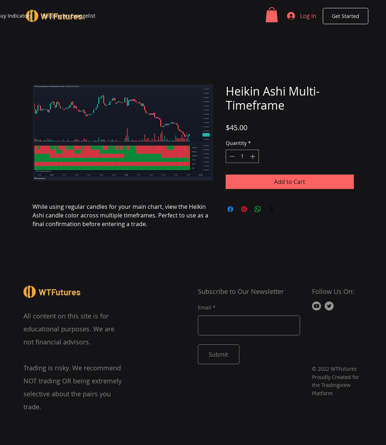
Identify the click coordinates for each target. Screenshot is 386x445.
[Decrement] (231, 156)
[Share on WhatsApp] (257, 209)
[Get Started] (345, 16)
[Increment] (253, 156)
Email (204, 307)
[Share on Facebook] (230, 209)
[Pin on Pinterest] (244, 209)
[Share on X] (271, 209)
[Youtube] (316, 305)
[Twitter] (329, 305)
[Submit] (218, 354)
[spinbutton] (242, 156)
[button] (271, 14)
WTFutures (60, 292)
